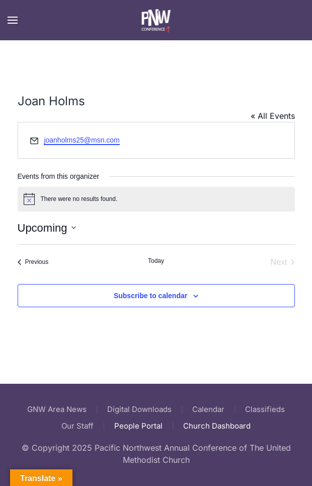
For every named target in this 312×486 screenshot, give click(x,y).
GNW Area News (57, 409)
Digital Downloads (139, 409)
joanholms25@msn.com (81, 140)
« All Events (273, 116)
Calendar (208, 409)
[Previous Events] (33, 262)
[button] (13, 20)
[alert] (156, 199)
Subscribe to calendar (150, 296)
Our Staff (77, 426)
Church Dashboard (217, 426)
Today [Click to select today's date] (156, 260)
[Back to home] (156, 20)
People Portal (138, 426)
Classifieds (265, 409)
